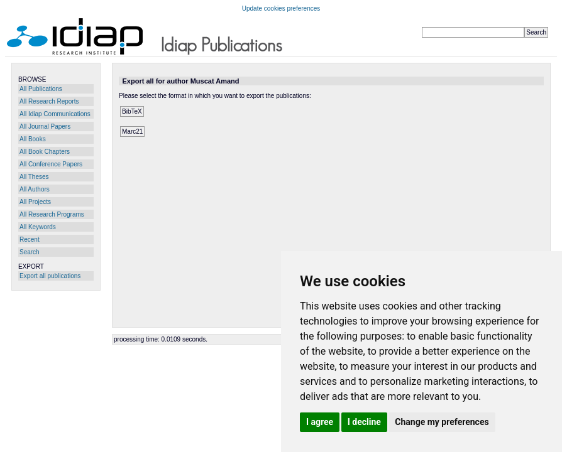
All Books (32, 139)
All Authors (34, 189)
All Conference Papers (50, 164)
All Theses (34, 176)
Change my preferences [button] (441, 422)
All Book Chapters (44, 151)
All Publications (40, 88)
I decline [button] (364, 422)
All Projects (35, 201)
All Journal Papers (44, 126)
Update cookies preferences (281, 8)
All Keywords (37, 226)
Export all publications (49, 275)
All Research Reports (49, 101)
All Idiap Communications (55, 113)
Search (29, 252)
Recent (29, 239)
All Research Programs (51, 214)
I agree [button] (319, 422)
